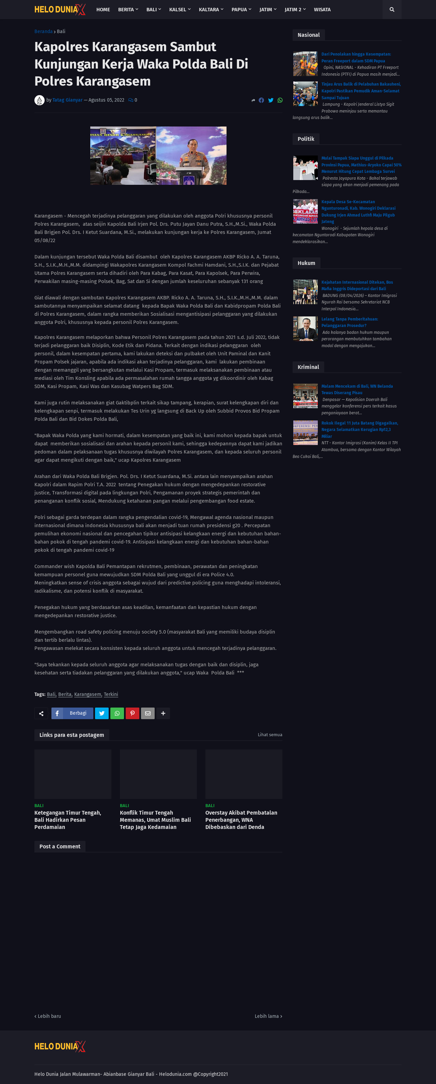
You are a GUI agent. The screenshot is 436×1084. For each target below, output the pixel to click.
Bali (61, 31)
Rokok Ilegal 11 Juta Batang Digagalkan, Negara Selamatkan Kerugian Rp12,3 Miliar (360, 430)
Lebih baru (49, 1016)
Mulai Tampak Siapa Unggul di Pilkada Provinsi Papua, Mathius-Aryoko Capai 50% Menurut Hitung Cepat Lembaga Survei (362, 165)
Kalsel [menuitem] (177, 9)
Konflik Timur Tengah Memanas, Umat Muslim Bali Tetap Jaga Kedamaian (155, 820)
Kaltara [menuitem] (209, 9)
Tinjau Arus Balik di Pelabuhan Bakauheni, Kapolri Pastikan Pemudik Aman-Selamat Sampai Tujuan (361, 91)
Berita (65, 694)
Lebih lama (267, 1016)
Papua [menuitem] (239, 9)
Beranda (43, 31)
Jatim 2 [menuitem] (293, 9)
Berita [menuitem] (126, 9)
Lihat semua (270, 734)
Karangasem (87, 694)
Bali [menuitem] (151, 9)
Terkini (111, 694)
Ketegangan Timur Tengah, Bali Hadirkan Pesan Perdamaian (67, 820)
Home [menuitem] (103, 9)
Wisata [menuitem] (322, 9)
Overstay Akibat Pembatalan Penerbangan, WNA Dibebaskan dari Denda (241, 820)
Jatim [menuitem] (266, 9)
